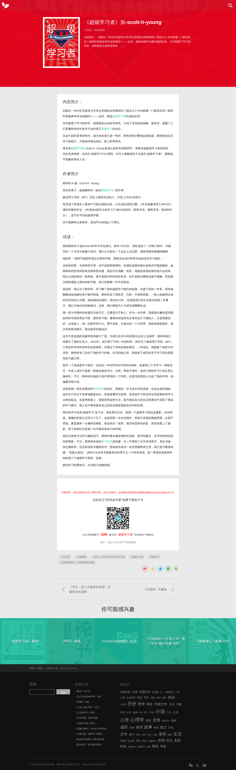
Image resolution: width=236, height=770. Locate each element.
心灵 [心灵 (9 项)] (175, 712)
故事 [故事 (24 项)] (148, 727)
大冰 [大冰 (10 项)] (171, 704)
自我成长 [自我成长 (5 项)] (132, 747)
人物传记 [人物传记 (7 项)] (168, 692)
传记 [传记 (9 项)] (139, 697)
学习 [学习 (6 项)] (145, 712)
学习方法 (98, 388)
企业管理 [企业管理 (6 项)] (130, 697)
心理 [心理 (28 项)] (124, 720)
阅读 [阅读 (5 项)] (148, 747)
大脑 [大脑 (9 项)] (178, 704)
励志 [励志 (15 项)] (171, 697)
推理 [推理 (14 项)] (139, 727)
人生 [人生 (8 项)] (177, 692)
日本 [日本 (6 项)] (138, 734)
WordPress (100, 764)
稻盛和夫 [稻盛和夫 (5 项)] (152, 741)
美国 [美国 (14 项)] (177, 740)
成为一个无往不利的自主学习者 (108, 557)
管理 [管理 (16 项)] (161, 740)
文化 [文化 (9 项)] (170, 727)
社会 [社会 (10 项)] (123, 740)
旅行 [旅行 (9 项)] (131, 734)
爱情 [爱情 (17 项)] (162, 734)
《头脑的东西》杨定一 (86, 723)
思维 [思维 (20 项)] (156, 720)
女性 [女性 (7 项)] (122, 712)
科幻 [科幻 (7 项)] (138, 740)
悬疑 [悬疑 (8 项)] (173, 720)
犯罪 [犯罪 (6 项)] (170, 734)
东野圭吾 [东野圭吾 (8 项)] (125, 692)
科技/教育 (99, 30)
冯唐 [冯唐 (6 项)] (152, 697)
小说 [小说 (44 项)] (160, 711)
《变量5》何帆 (82, 702)
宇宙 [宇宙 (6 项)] (151, 712)
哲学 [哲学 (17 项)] (141, 704)
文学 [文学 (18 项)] (124, 734)
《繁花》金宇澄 (82, 691)
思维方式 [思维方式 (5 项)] (166, 721)
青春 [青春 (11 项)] (163, 746)
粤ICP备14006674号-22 (68, 764)
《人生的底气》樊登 (85, 712)
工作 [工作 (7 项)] (169, 712)
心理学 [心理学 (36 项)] (137, 719)
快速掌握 (81, 557)
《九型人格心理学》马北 (87, 707)
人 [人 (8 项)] (161, 692)
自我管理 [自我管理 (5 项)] (141, 747)
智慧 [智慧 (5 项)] (144, 735)
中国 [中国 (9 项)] (134, 691)
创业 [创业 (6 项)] (164, 697)
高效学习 (106, 128)
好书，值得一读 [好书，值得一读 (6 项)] (134, 712)
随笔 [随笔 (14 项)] (155, 746)
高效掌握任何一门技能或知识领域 (77, 562)
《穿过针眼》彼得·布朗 (86, 718)
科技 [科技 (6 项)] (144, 741)
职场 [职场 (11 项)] (123, 746)
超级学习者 (119, 116)
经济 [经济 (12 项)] (169, 740)
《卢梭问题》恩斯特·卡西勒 (88, 734)
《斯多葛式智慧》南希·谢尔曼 (89, 739)
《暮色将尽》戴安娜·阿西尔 (88, 744)
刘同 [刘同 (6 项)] (158, 697)
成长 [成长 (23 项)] (124, 727)
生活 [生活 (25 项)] (177, 734)
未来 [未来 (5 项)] (149, 735)
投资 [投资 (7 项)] (132, 727)
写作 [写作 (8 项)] (146, 697)
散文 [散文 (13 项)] (163, 727)
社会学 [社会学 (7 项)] (131, 740)
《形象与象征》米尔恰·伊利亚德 (90, 728)
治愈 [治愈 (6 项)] (155, 734)
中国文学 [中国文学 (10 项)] (144, 691)
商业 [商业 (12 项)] (150, 704)
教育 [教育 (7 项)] (156, 727)
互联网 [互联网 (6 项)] (155, 692)
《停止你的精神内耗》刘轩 (88, 696)
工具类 (88, 30)
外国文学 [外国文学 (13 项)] (160, 704)
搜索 (33, 684)
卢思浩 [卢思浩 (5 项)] (123, 704)
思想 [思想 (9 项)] (148, 720)
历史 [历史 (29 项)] (132, 703)
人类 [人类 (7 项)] (122, 697)
